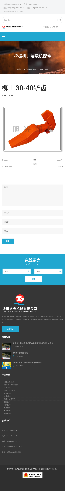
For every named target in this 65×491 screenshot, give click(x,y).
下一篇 (59, 160)
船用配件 (6, 413)
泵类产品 (6, 387)
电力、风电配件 (8, 390)
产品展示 (29, 69)
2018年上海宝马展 (20, 353)
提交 (7, 241)
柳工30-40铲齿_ (7, 166)
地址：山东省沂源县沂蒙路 (13, 11)
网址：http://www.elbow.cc (37, 8)
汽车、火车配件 (8, 399)
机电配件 (6, 408)
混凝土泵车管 (8, 382)
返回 (35, 164)
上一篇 (5, 160)
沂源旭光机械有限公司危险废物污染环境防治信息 (33, 343)
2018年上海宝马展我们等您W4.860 (27, 362)
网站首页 (20, 69)
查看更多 (10, 329)
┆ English (54, 27)
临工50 (60, 166)
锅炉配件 (6, 402)
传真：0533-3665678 (31, 4)
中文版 (46, 27)
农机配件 (6, 393)
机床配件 (6, 410)
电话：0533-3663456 (11, 4)
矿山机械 (6, 396)
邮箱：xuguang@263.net (12, 8)
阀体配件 (6, 405)
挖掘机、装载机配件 (40, 69)
